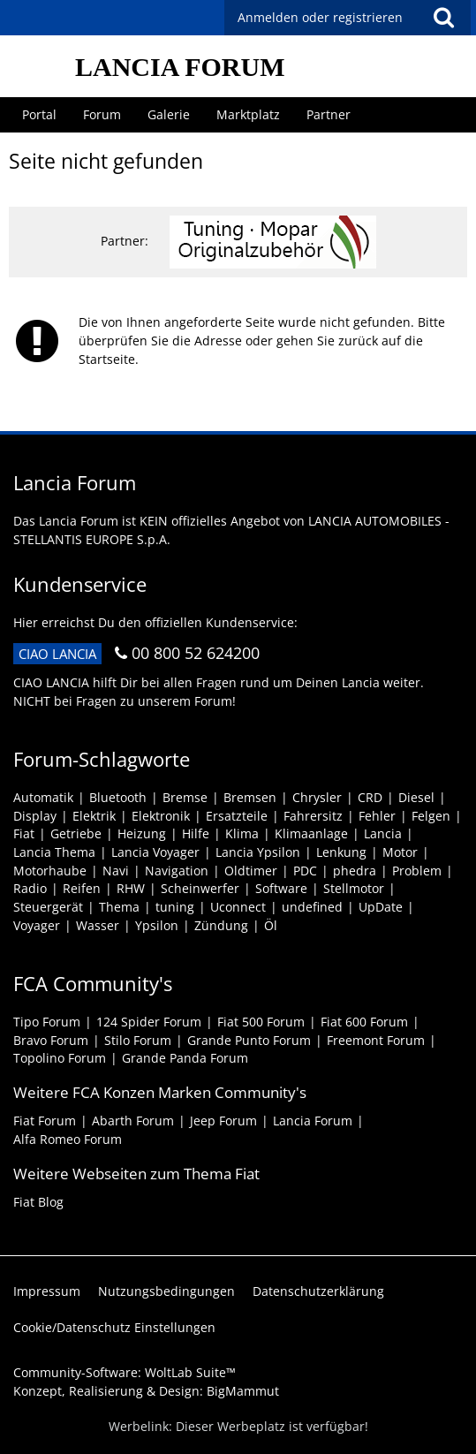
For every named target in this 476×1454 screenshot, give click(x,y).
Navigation (176, 870)
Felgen (431, 815)
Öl (270, 925)
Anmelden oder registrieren (320, 17)
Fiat (23, 833)
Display (35, 815)
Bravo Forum (50, 1040)
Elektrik (94, 815)
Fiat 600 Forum (364, 1021)
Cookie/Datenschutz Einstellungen (114, 1327)
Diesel (416, 797)
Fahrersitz (313, 815)
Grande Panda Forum (185, 1057)
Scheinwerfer (200, 888)
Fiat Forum (44, 1120)
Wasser (97, 925)
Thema (119, 906)
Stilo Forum (137, 1040)
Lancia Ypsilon (257, 852)
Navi (115, 870)
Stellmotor (353, 888)
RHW (131, 888)
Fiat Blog (38, 1201)
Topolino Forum (59, 1057)
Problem (417, 870)
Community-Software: (124, 1372)
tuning (174, 906)
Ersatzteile (237, 815)
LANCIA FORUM (180, 66)
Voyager (36, 925)
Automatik (43, 797)
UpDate (381, 906)
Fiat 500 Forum (261, 1021)
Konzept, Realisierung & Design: (146, 1390)
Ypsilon (156, 925)
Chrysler (317, 797)
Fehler (377, 815)
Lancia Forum (312, 1120)
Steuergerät (48, 906)
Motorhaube (50, 870)
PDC (305, 870)
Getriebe (76, 833)
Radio (30, 888)
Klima (242, 833)
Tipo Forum (46, 1021)
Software (281, 888)
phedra (354, 870)
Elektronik (161, 815)
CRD (370, 797)
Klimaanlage (311, 833)
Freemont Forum (376, 1040)
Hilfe (195, 833)
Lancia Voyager (155, 852)
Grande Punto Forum (249, 1040)
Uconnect (238, 906)
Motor (400, 852)
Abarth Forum (133, 1120)
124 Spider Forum (148, 1021)
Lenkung (341, 852)
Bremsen (249, 797)
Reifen (82, 888)
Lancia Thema (54, 852)
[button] (443, 17)
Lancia (383, 833)
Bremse (185, 797)
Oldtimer (250, 870)
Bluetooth (118, 797)
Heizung (141, 833)
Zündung (221, 925)
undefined (312, 906)
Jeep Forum (223, 1120)
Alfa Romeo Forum (67, 1139)
